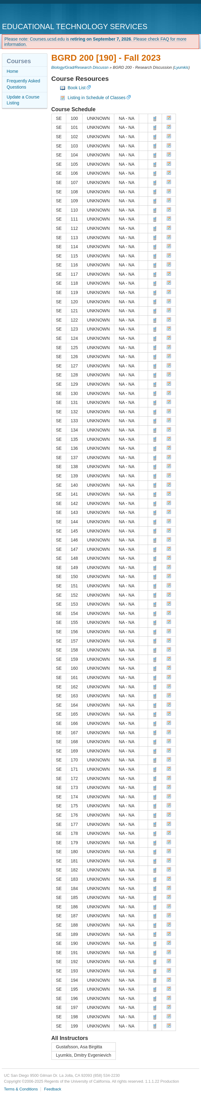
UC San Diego (37, 14)
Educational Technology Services (74, 26)
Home (12, 71)
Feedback (52, 1089)
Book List (77, 87)
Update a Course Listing (23, 100)
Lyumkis (181, 67)
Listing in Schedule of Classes (97, 97)
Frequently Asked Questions (23, 84)
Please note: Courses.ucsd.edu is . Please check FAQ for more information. (95, 42)
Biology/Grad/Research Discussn (80, 67)
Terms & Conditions (21, 1089)
